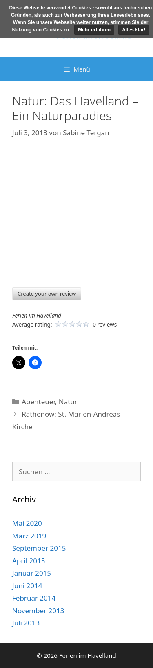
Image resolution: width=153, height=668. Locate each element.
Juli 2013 (26, 623)
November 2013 (38, 610)
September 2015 (39, 548)
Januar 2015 (31, 573)
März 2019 (29, 535)
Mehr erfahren (94, 30)
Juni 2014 (27, 585)
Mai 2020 (27, 523)
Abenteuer (38, 401)
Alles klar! (133, 30)
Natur (68, 401)
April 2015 (28, 560)
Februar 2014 (33, 598)
